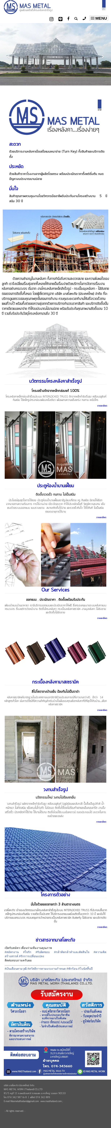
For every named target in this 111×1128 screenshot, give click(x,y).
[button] (8, 54)
